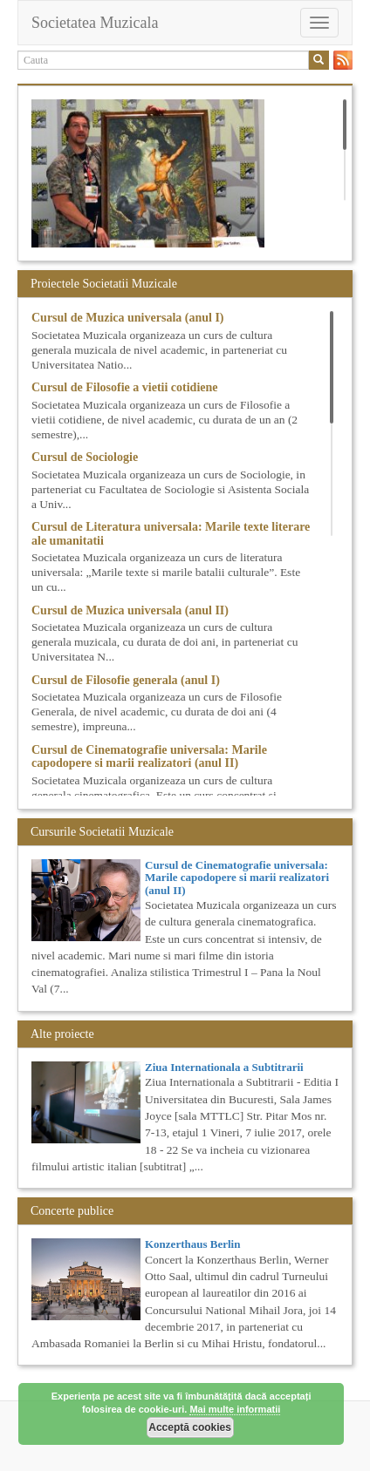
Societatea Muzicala (94, 22)
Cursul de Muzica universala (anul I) (127, 317)
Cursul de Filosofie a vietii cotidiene (124, 387)
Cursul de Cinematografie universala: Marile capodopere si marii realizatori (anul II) (149, 756)
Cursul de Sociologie (84, 457)
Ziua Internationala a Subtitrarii (224, 1067)
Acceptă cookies (189, 1427)
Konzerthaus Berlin (192, 1244)
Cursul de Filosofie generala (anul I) (125, 680)
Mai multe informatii (234, 1409)
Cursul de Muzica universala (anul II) (130, 610)
